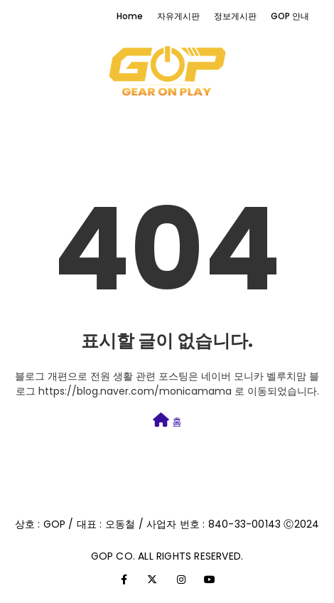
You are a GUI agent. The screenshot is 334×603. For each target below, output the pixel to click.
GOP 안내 (290, 16)
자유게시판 (178, 16)
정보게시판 (235, 16)
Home (130, 16)
